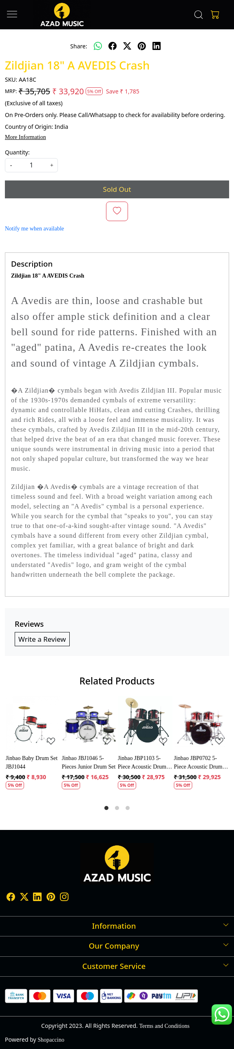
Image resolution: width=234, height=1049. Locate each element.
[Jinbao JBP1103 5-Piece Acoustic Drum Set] (145, 723)
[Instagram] (64, 898)
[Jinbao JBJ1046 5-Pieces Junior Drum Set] (89, 723)
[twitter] (127, 46)
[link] (198, 14)
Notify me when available (34, 229)
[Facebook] (11, 898)
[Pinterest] (51, 898)
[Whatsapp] (98, 46)
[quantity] (31, 165)
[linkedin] (156, 46)
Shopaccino (51, 1040)
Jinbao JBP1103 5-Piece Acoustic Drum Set (142, 763)
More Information (25, 137)
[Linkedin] (37, 898)
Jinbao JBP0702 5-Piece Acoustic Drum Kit (198, 763)
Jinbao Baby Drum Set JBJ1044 (31, 762)
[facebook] (112, 46)
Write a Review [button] (42, 639)
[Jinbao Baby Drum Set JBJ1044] (33, 723)
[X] (24, 898)
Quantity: (17, 152)
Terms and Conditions (164, 1026)
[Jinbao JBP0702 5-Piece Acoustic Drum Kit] (201, 723)
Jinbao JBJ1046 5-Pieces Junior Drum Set (89, 762)
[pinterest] (142, 46)
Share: (78, 46)
